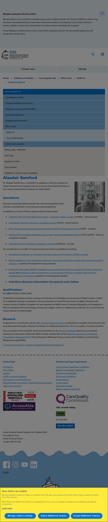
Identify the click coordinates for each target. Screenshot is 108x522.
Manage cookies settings (20, 516)
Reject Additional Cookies (54, 516)
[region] (54, 504)
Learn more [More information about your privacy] (7, 508)
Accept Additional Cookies (86, 516)
